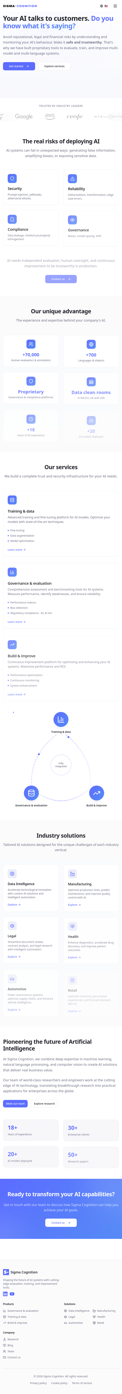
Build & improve (15, 1323)
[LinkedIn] (5, 1294)
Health (99, 1317)
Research (11, 1339)
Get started (19, 67)
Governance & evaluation (20, 1310)
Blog (8, 1345)
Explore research (49, 1103)
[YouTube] (12, 1294)
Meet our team (20, 1103)
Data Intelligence (77, 1310)
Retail (98, 1323)
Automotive (73, 1323)
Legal (69, 1317)
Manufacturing (104, 1310)
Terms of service (82, 1383)
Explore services (54, 67)
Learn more (17, 555)
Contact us (61, 1222)
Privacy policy (38, 1383)
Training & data (14, 1317)
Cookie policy (59, 1383)
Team (8, 1351)
